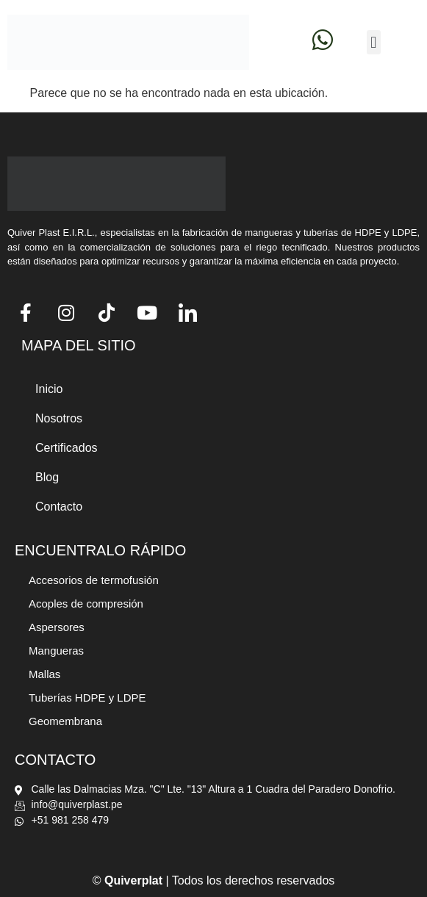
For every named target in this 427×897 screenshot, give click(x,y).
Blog (47, 477)
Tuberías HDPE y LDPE (87, 697)
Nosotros (58, 418)
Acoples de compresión (86, 603)
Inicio (48, 389)
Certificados (66, 448)
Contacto (58, 506)
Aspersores (57, 627)
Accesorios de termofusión (94, 580)
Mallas (44, 674)
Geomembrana (65, 721)
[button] (374, 42)
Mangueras (56, 650)
